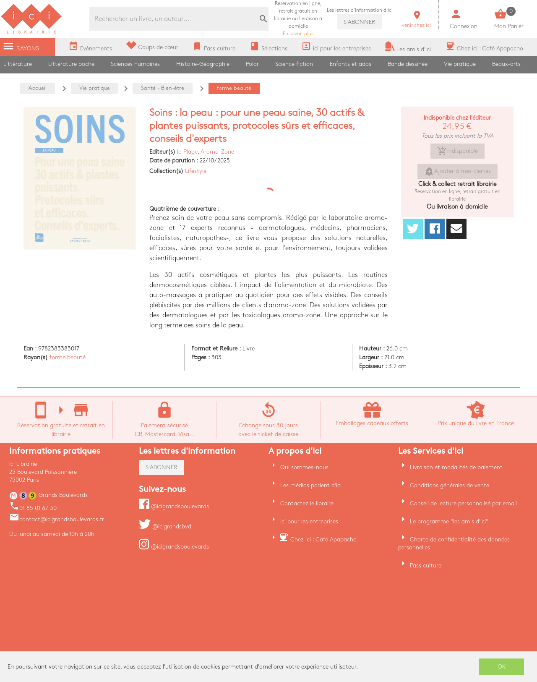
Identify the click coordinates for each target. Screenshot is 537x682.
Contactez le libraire (307, 503)
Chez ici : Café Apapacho (323, 539)
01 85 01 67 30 (33, 508)
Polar (252, 64)
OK (502, 666)
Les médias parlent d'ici (310, 485)
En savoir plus (298, 18)
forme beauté (68, 357)
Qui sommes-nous (304, 467)
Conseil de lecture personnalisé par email (463, 503)
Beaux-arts (506, 64)
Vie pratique (460, 64)
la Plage (187, 151)
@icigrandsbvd (165, 526)
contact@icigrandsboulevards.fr (56, 519)
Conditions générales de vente (449, 485)
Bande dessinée (408, 64)
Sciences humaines (135, 64)
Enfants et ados (350, 64)
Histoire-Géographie (202, 64)
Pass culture (425, 565)
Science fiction (294, 64)
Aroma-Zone (217, 151)
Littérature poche (71, 64)
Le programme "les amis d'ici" (449, 521)
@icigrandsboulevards (174, 506)
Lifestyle (195, 171)
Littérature (17, 64)
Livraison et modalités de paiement (456, 467)
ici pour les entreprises (309, 521)
